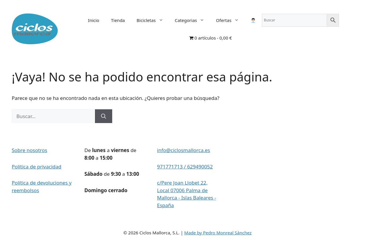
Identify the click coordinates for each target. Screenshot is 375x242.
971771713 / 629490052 (185, 166)
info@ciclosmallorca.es (183, 150)
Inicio (93, 20)
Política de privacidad (36, 166)
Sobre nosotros (29, 150)
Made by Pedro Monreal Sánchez (218, 233)
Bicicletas (153, 20)
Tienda (118, 20)
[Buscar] (103, 116)
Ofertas (230, 20)
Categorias (192, 20)
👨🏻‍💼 (253, 20)
